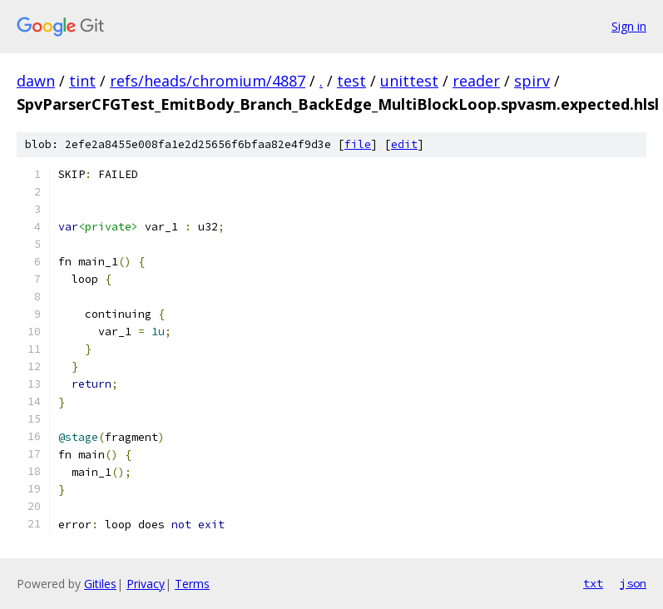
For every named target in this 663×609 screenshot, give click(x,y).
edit (404, 144)
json (633, 583)
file (357, 144)
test (351, 81)
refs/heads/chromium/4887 (207, 81)
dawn (36, 81)
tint (82, 81)
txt (593, 583)
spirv (532, 81)
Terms (192, 584)
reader (476, 81)
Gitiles (100, 584)
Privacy (145, 584)
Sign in (628, 26)
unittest (409, 81)
